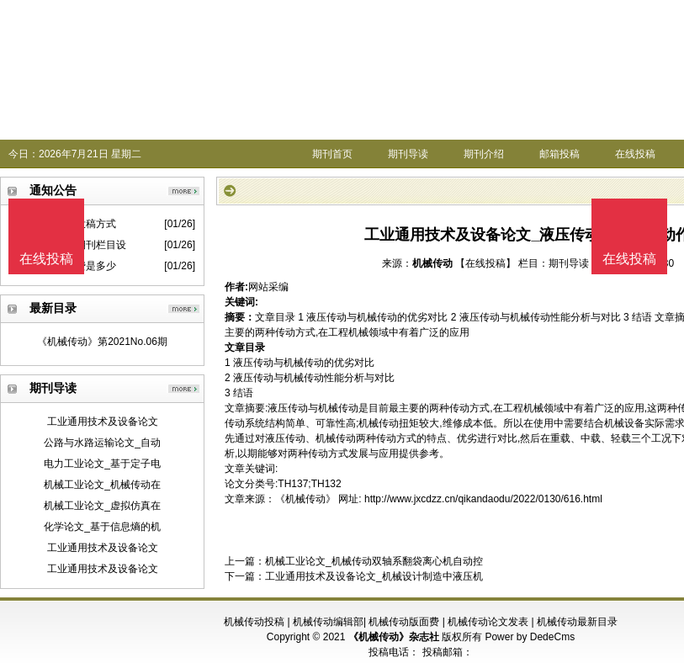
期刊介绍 (484, 154)
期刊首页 (332, 154)
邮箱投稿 (559, 154)
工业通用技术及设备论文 (102, 421)
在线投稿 (635, 154)
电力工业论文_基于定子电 (102, 463)
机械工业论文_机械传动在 (102, 485)
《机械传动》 (305, 499)
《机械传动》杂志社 (393, 637)
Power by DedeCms (530, 637)
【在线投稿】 (485, 263)
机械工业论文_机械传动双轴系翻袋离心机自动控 (374, 561)
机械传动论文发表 (488, 622)
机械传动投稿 (254, 622)
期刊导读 (408, 154)
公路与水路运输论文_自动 (102, 442)
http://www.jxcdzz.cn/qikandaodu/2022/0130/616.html (483, 499)
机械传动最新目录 (577, 622)
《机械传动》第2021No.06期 (102, 341)
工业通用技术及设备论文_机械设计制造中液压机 (374, 576)
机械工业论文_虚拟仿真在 (102, 506)
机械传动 (432, 263)
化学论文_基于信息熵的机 (102, 527)
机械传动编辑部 (328, 622)
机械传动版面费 (404, 622)
